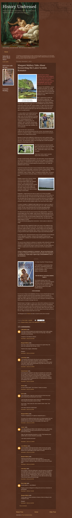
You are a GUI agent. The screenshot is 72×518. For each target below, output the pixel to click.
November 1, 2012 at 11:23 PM (27, 422)
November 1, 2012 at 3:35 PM (27, 381)
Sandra (22, 385)
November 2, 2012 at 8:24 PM (27, 479)
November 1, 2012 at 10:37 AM (27, 338)
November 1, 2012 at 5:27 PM (27, 409)
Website (29, 313)
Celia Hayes (23, 468)
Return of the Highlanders (34, 322)
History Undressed (19, 6)
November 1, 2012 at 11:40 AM (27, 366)
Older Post (53, 512)
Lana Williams (24, 446)
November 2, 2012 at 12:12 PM (27, 452)
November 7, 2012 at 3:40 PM (27, 503)
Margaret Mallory (24, 322)
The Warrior (42, 322)
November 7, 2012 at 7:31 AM (27, 491)
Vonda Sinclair (24, 371)
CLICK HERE (5, 61)
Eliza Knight (24, 483)
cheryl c (23, 427)
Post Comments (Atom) (27, 515)
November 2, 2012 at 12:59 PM (27, 464)
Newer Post (19, 512)
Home (6, 52)
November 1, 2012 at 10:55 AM (27, 353)
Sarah (22, 393)
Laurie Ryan (24, 357)
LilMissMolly (24, 329)
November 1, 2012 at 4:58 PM (27, 389)
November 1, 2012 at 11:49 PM (27, 441)
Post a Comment (23, 505)
